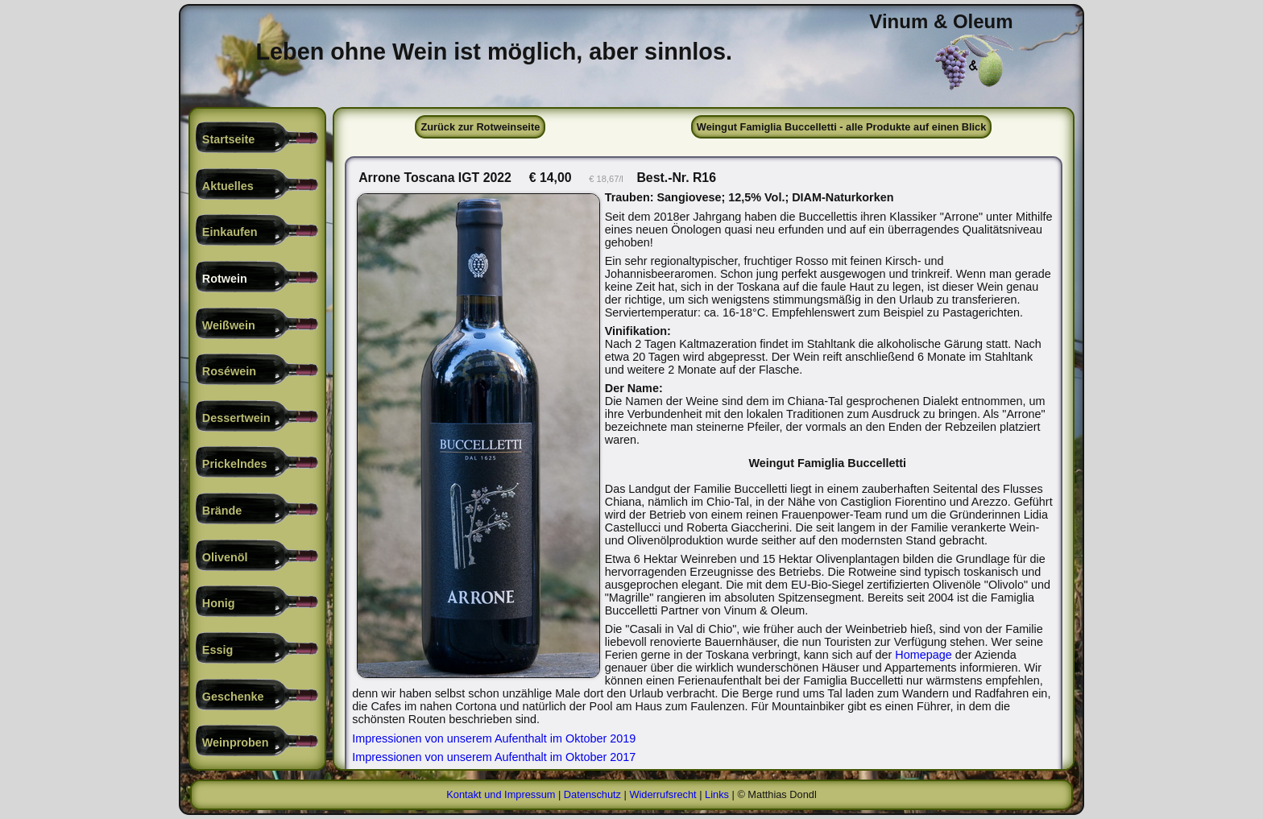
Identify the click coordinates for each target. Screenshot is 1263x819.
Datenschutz (592, 794)
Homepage (923, 654)
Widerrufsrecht (662, 794)
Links (717, 794)
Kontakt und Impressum (500, 794)
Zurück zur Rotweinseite (480, 127)
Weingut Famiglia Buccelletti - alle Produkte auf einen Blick (842, 127)
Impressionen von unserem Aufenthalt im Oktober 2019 (494, 738)
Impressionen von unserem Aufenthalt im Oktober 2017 (494, 757)
